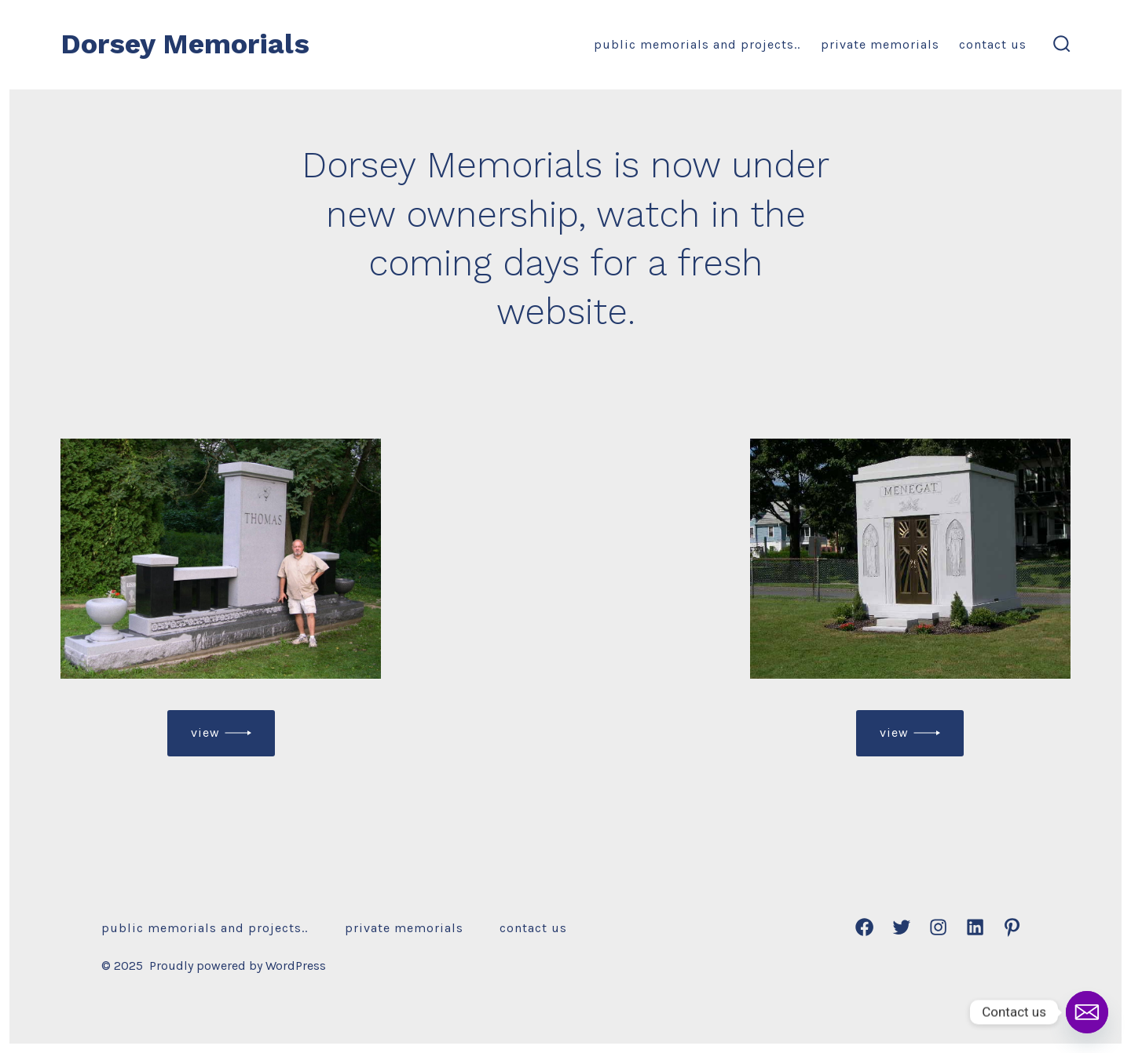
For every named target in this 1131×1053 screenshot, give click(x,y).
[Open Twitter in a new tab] (901, 927)
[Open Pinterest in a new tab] (1012, 927)
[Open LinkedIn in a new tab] (975, 927)
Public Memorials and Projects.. (697, 44)
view (205, 732)
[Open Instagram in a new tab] (938, 927)
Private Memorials (880, 44)
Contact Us (993, 44)
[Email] (1087, 1012)
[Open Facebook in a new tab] (864, 927)
